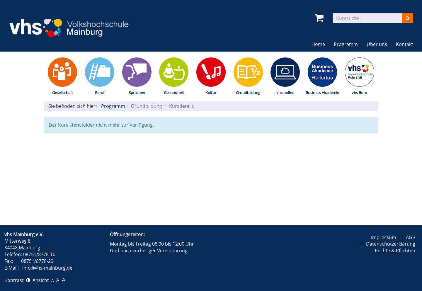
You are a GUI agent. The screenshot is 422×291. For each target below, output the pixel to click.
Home (318, 44)
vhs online (285, 92)
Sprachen (137, 92)
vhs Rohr (359, 92)
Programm (346, 44)
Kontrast (17, 280)
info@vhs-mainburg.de (47, 268)
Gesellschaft (62, 92)
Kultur (210, 92)
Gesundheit (174, 92)
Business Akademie (322, 92)
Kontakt (404, 44)
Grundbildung (248, 92)
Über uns (377, 44)
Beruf (99, 92)
